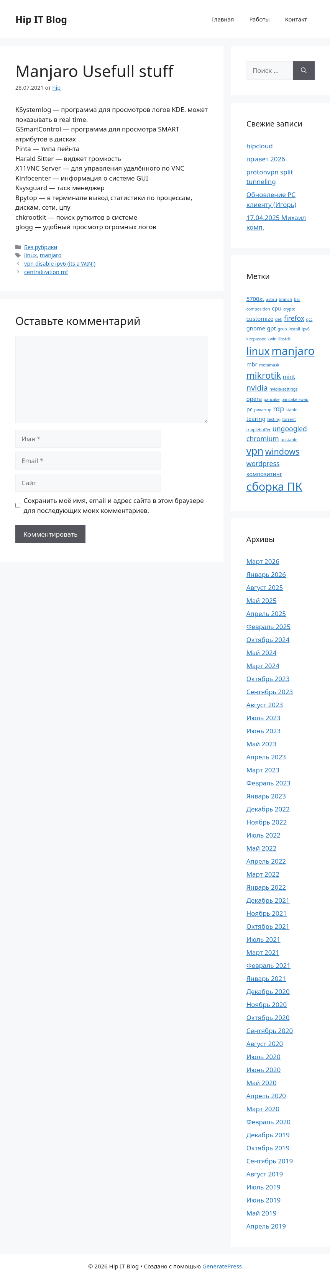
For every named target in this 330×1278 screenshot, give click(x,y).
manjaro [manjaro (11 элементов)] (293, 350)
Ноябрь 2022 (266, 822)
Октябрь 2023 (268, 678)
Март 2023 (262, 769)
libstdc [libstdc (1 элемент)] (284, 339)
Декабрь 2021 (268, 900)
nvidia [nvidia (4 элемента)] (257, 388)
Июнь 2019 (263, 1200)
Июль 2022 (263, 835)
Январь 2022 (266, 887)
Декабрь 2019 (268, 1134)
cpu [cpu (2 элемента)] (276, 308)
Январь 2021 (266, 978)
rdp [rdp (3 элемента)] (278, 408)
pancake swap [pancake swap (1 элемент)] (295, 399)
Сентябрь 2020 (269, 1030)
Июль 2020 (263, 1056)
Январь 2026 (266, 574)
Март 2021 (262, 952)
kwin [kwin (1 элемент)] (272, 339)
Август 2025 (264, 587)
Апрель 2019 (266, 1226)
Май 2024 (261, 652)
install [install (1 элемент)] (294, 329)
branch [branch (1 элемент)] (285, 299)
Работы (259, 19)
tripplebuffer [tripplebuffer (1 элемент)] (258, 429)
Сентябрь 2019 (269, 1160)
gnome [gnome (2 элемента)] (255, 328)
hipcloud (259, 145)
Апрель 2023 (266, 756)
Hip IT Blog (41, 19)
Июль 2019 (263, 1187)
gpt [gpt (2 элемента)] (271, 328)
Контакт (296, 19)
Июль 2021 (263, 939)
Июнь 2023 (263, 730)
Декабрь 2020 (268, 991)
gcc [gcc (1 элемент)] (309, 319)
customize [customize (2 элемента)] (260, 318)
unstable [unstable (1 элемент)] (289, 439)
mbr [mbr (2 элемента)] (252, 364)
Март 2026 (262, 561)
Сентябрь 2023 (269, 691)
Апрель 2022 (266, 861)
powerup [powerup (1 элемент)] (262, 409)
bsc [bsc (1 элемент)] (297, 299)
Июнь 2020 (263, 1069)
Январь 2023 (266, 796)
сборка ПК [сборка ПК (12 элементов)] (274, 486)
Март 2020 (262, 1108)
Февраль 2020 (268, 1121)
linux (30, 255)
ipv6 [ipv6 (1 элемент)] (306, 329)
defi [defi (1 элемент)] (278, 319)
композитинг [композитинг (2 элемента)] (264, 474)
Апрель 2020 (266, 1095)
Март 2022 (262, 874)
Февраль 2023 (268, 783)
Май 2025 (261, 600)
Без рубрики (40, 247)
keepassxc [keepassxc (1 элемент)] (256, 339)
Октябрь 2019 (268, 1147)
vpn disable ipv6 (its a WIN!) (59, 263)
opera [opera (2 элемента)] (254, 398)
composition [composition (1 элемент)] (258, 309)
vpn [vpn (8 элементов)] (255, 451)
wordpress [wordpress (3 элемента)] (263, 463)
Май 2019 (261, 1213)
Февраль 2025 (268, 626)
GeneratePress (222, 1266)
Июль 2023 (263, 717)
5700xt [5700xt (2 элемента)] (255, 298)
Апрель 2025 (266, 613)
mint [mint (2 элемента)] (289, 376)
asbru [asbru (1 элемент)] (271, 299)
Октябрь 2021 (268, 926)
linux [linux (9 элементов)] (258, 351)
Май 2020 (261, 1082)
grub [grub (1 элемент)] (282, 329)
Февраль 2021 (268, 965)
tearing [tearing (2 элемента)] (256, 418)
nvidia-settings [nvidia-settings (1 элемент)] (283, 389)
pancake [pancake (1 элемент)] (272, 399)
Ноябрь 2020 (266, 1004)
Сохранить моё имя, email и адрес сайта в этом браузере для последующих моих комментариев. (114, 505)
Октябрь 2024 (268, 639)
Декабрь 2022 (268, 809)
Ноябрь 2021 (266, 913)
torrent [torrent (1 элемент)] (289, 419)
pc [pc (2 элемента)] (249, 409)
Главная (222, 19)
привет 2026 (265, 158)
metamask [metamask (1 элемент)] (269, 365)
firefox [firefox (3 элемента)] (294, 318)
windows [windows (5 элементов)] (282, 451)
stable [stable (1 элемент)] (291, 409)
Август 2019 (264, 1174)
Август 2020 (264, 1043)
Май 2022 (261, 848)
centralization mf (46, 272)
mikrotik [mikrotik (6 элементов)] (263, 375)
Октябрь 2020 (268, 1017)
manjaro (51, 255)
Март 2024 (262, 665)
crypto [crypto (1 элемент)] (289, 309)
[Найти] (304, 70)
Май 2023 (261, 743)
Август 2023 (264, 704)
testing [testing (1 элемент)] (274, 419)
